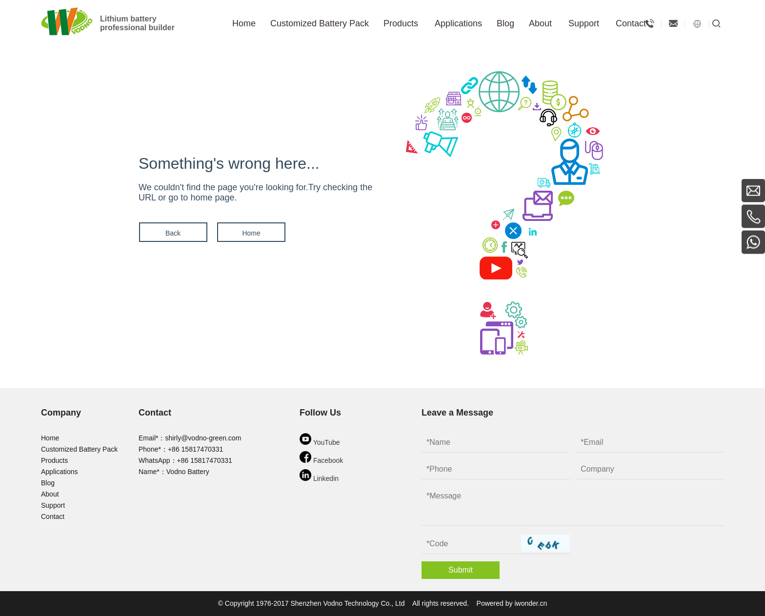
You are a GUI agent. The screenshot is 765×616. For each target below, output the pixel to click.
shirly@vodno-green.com (203, 438)
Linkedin (319, 475)
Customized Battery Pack (79, 449)
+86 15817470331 (195, 449)
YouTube (320, 439)
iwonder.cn (530, 603)
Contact (52, 516)
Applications (59, 472)
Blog (48, 483)
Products (54, 460)
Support (53, 505)
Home (251, 233)
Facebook (321, 457)
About (50, 494)
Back (172, 233)
